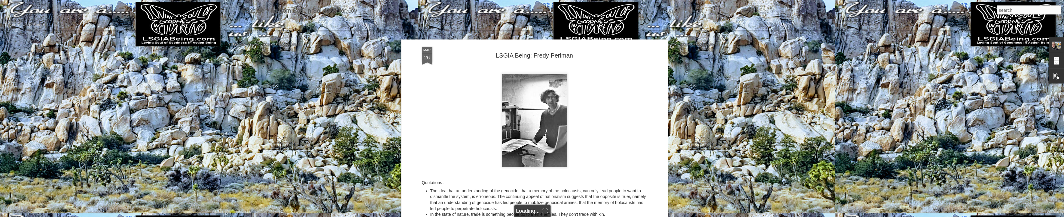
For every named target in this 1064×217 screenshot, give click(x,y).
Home (38, 24)
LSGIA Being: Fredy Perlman (534, 55)
